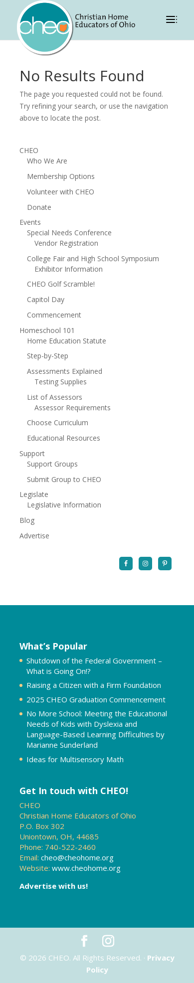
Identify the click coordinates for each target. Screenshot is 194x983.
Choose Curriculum (57, 422)
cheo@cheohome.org (77, 857)
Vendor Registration (66, 243)
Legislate (33, 494)
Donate (39, 207)
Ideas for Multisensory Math (75, 759)
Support (32, 453)
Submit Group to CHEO (64, 479)
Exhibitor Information (68, 269)
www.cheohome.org (86, 868)
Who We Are (47, 160)
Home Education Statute (66, 340)
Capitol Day (45, 299)
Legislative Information (64, 504)
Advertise (34, 535)
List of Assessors (54, 397)
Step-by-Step (47, 355)
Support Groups (52, 464)
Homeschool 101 (47, 330)
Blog (26, 520)
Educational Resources (63, 438)
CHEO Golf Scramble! (61, 284)
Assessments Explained (64, 371)
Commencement (54, 315)
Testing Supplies (60, 381)
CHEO (28, 150)
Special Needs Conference (69, 232)
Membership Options (61, 176)
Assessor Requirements (72, 407)
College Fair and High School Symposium (93, 258)
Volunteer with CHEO (60, 191)
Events (30, 222)
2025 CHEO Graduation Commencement (96, 699)
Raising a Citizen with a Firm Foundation (93, 685)
